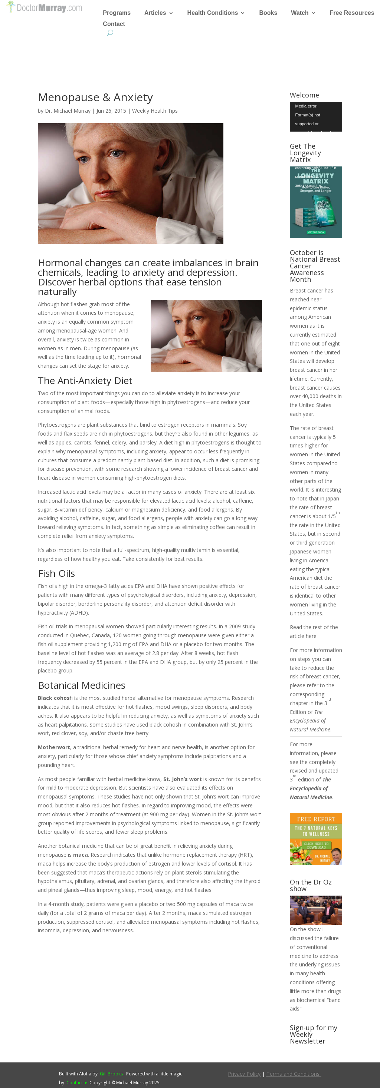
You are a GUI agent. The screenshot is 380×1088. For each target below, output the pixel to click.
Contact (114, 24)
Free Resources (352, 13)
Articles (155, 13)
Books (268, 13)
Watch (299, 13)
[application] (316, 116)
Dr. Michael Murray (68, 110)
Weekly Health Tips (155, 110)
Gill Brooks (111, 1074)
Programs (117, 13)
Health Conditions (212, 13)
